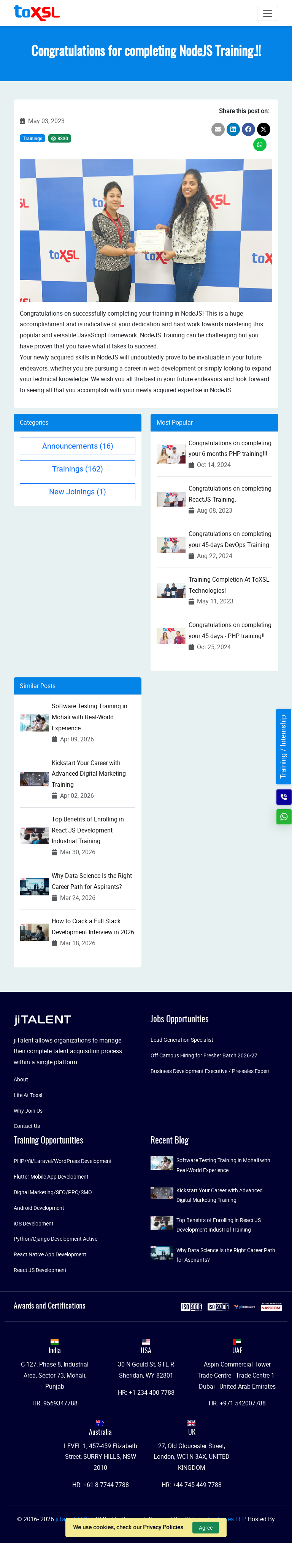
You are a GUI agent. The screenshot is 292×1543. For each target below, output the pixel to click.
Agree (206, 1527)
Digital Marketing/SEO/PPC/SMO (53, 1192)
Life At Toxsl (28, 1095)
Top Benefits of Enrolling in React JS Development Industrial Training (88, 830)
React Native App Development (50, 1254)
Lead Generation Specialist (182, 1039)
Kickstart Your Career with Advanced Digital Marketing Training (89, 774)
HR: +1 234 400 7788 (146, 1392)
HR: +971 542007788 (237, 1403)
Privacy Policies (163, 1527)
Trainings (32, 138)
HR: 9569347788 (55, 1403)
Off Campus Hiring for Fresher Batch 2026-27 (204, 1055)
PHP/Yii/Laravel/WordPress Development (63, 1160)
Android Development (39, 1207)
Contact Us (27, 1125)
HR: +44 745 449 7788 (192, 1484)
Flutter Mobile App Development (51, 1176)
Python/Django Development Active (55, 1238)
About (21, 1079)
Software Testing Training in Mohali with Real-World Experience (89, 717)
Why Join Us (28, 1110)
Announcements (77, 446)
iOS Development (34, 1223)
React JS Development (40, 1270)
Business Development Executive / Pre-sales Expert (210, 1071)
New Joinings (77, 491)
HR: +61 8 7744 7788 (100, 1484)
